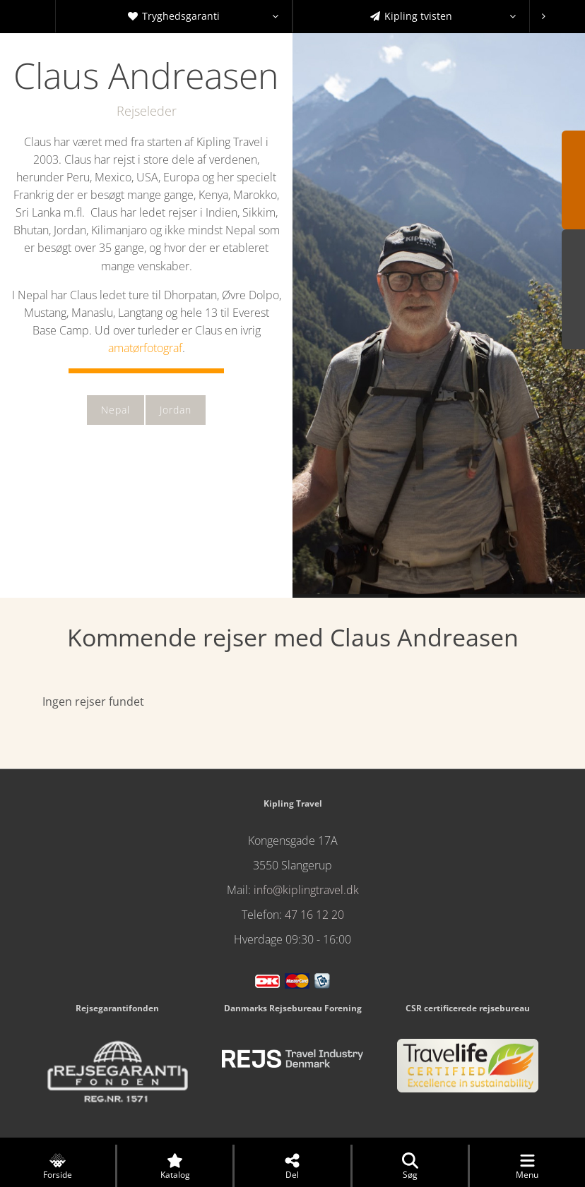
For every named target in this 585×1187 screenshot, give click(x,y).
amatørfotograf (145, 348)
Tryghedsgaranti (203, 16)
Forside (57, 1166)
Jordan (175, 409)
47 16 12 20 (314, 914)
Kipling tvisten (443, 16)
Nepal (115, 409)
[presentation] (544, 16)
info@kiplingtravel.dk (306, 890)
